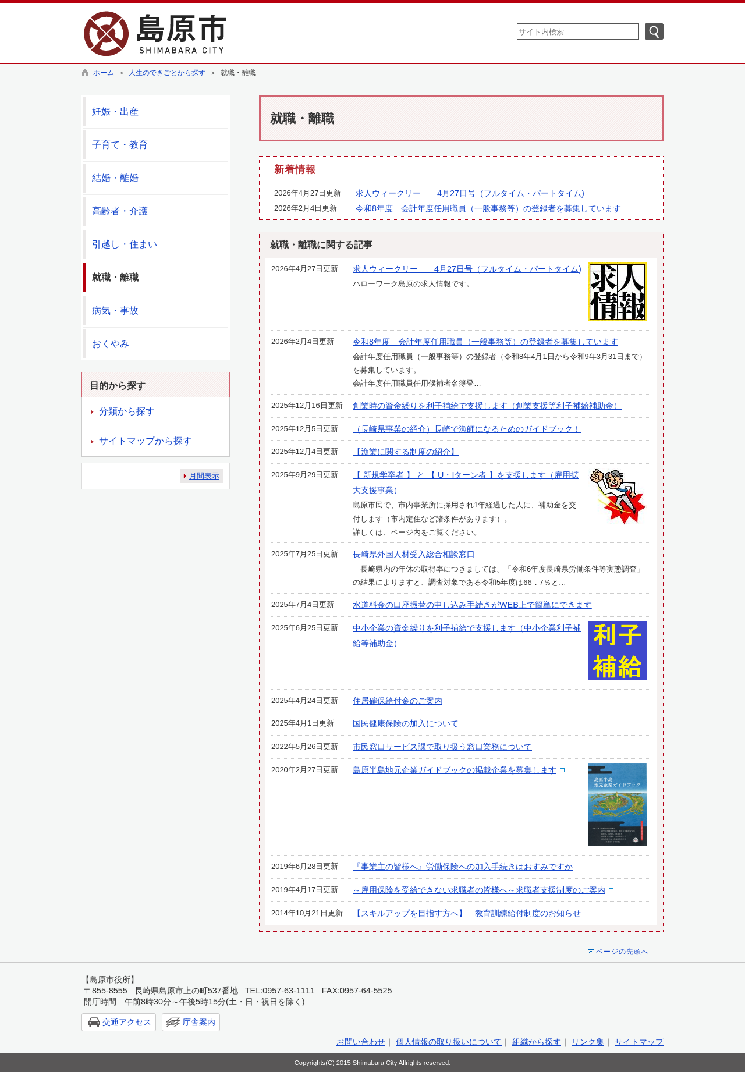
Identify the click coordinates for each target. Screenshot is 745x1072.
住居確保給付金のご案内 (397, 700)
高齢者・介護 (120, 211)
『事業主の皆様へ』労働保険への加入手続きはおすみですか (463, 866)
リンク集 (588, 1041)
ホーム (103, 73)
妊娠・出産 (115, 111)
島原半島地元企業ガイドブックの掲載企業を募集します (454, 770)
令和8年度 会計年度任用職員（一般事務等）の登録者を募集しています (488, 208)
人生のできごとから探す (167, 73)
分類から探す (127, 411)
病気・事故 (115, 310)
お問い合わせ (360, 1041)
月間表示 (204, 475)
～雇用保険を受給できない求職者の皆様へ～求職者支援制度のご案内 (479, 889)
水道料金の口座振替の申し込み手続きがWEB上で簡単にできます (472, 604)
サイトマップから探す (145, 441)
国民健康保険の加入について (406, 723)
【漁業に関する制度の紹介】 (406, 451)
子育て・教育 (120, 145)
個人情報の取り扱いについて (449, 1041)
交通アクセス (126, 1022)
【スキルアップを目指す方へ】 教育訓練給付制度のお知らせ (467, 913)
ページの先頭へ (622, 951)
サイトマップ (639, 1041)
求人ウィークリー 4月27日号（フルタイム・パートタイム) (470, 193)
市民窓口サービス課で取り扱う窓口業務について (442, 746)
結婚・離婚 (115, 178)
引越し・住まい (124, 244)
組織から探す (536, 1041)
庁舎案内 (199, 1022)
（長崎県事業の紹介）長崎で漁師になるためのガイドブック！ (467, 429)
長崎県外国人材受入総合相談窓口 (414, 554)
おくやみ (110, 344)
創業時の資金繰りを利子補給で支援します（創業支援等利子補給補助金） (487, 405)
